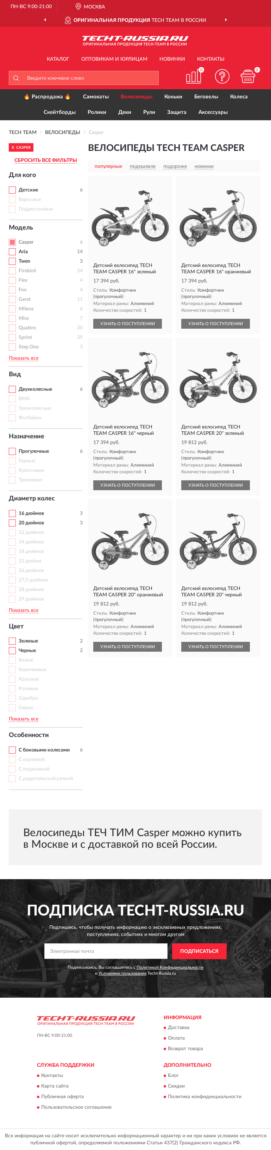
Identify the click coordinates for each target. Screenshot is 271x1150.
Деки (124, 112)
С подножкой (34, 769)
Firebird (27, 270)
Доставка (178, 1028)
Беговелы (206, 96)
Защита (177, 112)
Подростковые (36, 209)
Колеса (239, 96)
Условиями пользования (122, 973)
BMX (24, 398)
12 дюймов (31, 532)
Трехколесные (35, 408)
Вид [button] (15, 374)
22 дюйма (30, 561)
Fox (22, 289)
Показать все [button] (23, 358)
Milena (26, 308)
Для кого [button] (22, 175)
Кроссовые (31, 470)
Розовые (28, 688)
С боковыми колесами (44, 750)
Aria (23, 251)
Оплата (176, 1038)
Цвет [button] (16, 626)
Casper (26, 242)
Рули (149, 112)
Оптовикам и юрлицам (114, 59)
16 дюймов (31, 513)
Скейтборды (60, 112)
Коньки (173, 96)
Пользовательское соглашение (76, 1107)
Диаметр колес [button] (32, 498)
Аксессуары (213, 112)
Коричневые (32, 669)
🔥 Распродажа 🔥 (47, 96)
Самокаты (96, 96)
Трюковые (30, 479)
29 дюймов (31, 599)
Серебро (28, 698)
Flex (23, 280)
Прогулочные (34, 451)
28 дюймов (31, 589)
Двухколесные (35, 389)
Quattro (27, 327)
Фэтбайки (30, 417)
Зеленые (28, 641)
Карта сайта (55, 1086)
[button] (222, 76)
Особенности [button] (29, 735)
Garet (25, 299)
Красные (29, 679)
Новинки (172, 59)
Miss (24, 318)
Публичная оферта (62, 1096)
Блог (173, 1075)
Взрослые (30, 199)
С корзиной (32, 759)
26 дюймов (31, 570)
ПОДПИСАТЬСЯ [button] (199, 951)
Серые (26, 707)
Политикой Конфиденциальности (170, 967)
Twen (24, 261)
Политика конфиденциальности (204, 1096)
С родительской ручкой (46, 778)
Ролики (97, 112)
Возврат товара (185, 1049)
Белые (26, 660)
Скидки (176, 1086)
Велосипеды (136, 96)
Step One (29, 347)
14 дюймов (31, 542)
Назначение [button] (26, 436)
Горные (27, 460)
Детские (28, 190)
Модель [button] (21, 228)
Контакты (211, 59)
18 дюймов (31, 551)
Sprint (25, 337)
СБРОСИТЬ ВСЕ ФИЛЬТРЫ (45, 160)
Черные (27, 650)
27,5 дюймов (33, 580)
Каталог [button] (58, 59)
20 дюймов (31, 523)
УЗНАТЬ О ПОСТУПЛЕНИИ (127, 324)
